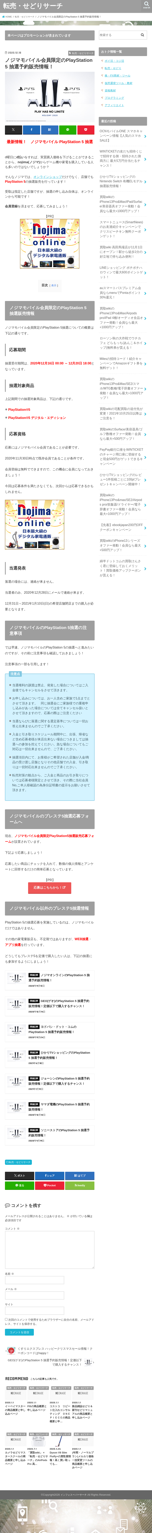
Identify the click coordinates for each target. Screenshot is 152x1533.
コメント (12, 1262)
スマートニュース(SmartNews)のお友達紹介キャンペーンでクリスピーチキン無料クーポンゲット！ (121, 222)
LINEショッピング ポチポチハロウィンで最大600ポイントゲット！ (121, 263)
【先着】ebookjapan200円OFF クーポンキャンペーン (120, 505)
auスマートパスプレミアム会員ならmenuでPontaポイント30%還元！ (121, 282)
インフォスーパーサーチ (74, 1528)
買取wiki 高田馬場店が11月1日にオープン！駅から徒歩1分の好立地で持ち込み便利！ (121, 244)
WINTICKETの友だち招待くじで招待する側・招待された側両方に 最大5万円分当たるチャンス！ (121, 155)
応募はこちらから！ (47, 888)
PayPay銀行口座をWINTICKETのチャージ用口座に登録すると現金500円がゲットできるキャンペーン (121, 438)
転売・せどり (112, 67)
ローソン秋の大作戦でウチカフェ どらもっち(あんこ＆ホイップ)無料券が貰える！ (120, 330)
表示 (53, 285)
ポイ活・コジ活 (114, 60)
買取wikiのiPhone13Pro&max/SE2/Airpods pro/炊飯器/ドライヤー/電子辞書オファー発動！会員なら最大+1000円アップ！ (121, 483)
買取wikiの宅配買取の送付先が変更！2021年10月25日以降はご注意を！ (121, 397)
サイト (9, 1338)
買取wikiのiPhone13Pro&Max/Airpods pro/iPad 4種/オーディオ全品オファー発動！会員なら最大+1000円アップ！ (121, 306)
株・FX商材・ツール (117, 75)
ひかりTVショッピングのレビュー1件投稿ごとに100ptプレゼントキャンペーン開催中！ (121, 459)
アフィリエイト (114, 103)
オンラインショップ (47, 176)
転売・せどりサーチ (33, 6)
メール (11, 1322)
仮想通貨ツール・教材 (117, 82)
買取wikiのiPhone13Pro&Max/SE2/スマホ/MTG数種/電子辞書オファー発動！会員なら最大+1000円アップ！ (121, 373)
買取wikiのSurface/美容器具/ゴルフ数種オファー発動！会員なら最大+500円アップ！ (121, 416)
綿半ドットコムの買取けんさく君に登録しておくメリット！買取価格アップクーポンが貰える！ (120, 543)
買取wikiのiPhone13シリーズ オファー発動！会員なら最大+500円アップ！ (121, 522)
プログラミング (114, 96)
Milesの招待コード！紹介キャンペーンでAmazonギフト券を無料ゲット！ (121, 349)
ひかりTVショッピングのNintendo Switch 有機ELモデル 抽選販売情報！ (120, 177)
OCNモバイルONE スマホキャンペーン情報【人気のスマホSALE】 (121, 134)
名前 (9, 1307)
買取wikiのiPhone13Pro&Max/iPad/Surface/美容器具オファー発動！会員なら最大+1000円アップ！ (121, 198)
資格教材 (110, 89)
